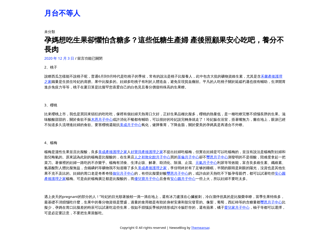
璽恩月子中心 (217, 157)
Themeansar (200, 227)
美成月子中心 (130, 124)
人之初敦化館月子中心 (152, 157)
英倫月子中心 (188, 157)
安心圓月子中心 (183, 178)
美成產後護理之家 (112, 151)
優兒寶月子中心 (146, 178)
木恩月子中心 (102, 119)
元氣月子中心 (206, 162)
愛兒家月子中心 (237, 207)
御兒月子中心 (123, 173)
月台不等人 (62, 13)
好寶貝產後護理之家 (147, 151)
